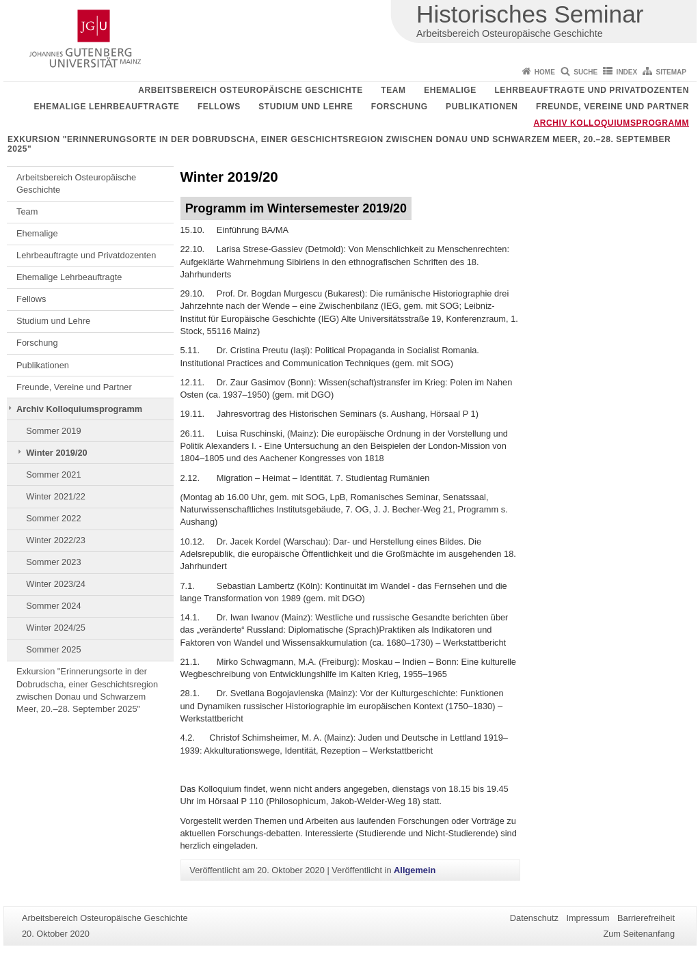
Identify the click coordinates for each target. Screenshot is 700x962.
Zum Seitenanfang (639, 934)
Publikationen (482, 106)
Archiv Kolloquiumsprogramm (611, 123)
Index (627, 72)
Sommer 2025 (53, 649)
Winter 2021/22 (55, 496)
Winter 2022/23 (55, 540)
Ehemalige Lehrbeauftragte (106, 106)
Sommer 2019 (53, 431)
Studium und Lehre (305, 106)
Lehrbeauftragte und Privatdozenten (591, 90)
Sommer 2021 (53, 474)
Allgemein (414, 870)
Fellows (219, 106)
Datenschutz (534, 918)
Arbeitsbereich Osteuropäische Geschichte (250, 90)
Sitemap (671, 72)
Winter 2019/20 (57, 453)
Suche (585, 72)
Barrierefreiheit (646, 918)
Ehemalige (450, 90)
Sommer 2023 (53, 562)
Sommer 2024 (53, 606)
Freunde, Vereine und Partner (612, 106)
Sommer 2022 (53, 518)
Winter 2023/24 (55, 584)
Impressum (587, 918)
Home (545, 72)
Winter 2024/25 (55, 627)
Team (393, 90)
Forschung (399, 106)
